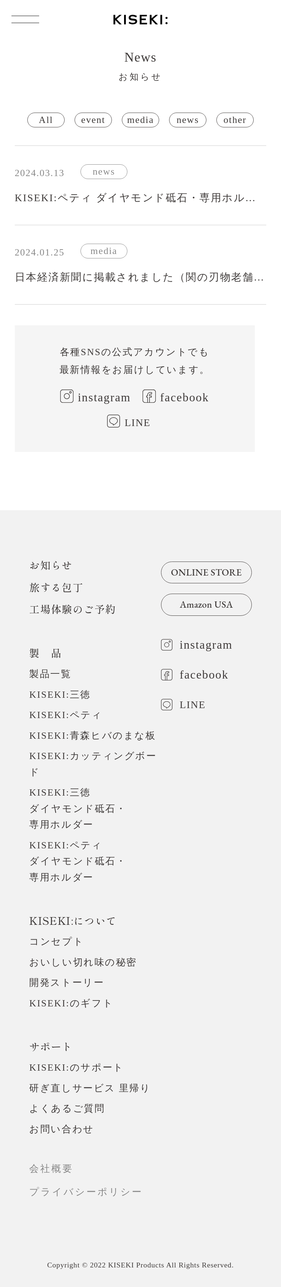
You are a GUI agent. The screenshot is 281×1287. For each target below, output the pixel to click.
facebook (184, 397)
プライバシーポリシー (91, 1192)
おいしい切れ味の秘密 (83, 962)
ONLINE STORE (206, 572)
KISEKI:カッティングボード (93, 764)
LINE (137, 422)
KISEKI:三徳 (60, 694)
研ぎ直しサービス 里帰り (90, 1088)
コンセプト (56, 941)
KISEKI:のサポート (76, 1067)
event (93, 119)
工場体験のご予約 (72, 608)
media (140, 119)
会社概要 (51, 1168)
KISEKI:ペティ (65, 715)
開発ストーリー (66, 982)
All (46, 119)
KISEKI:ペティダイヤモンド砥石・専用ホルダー (77, 861)
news (188, 119)
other (235, 119)
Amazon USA (206, 604)
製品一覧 (50, 674)
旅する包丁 (56, 587)
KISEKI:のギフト (71, 1003)
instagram (104, 397)
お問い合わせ (61, 1129)
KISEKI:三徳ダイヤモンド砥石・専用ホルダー (77, 808)
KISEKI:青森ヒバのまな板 (92, 735)
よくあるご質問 (67, 1108)
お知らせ (51, 564)
